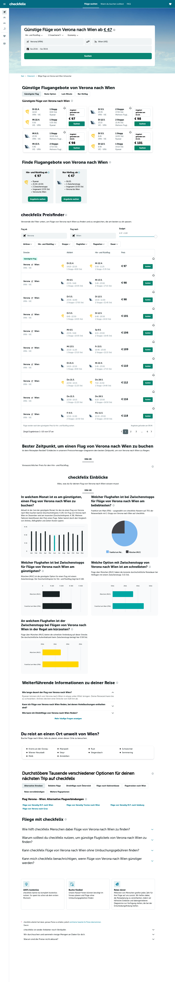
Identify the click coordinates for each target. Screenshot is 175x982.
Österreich (35, 76)
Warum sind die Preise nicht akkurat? (93, 908)
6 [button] (151, 401)
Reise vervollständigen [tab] (38, 761)
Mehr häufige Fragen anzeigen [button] (72, 688)
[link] (42, 199)
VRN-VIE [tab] (92, 429)
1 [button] (129, 401)
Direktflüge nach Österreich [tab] (82, 755)
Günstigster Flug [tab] (35, 94)
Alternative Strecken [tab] (37, 755)
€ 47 (112, 29)
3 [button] (140, 401)
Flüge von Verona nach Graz (39, 778)
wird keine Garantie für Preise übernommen (89, 891)
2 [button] (134, 401)
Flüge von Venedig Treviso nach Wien (87, 774)
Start (26, 76)
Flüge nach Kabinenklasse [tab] (112, 755)
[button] (4, 4)
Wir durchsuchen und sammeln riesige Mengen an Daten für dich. (93, 903)
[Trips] (4, 36)
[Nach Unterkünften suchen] (4, 17)
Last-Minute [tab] (71, 94)
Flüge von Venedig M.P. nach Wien (42, 774)
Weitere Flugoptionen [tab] (64, 761)
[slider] (159, 236)
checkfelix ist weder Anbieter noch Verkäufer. (93, 899)
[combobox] (38, 35)
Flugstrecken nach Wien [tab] (139, 755)
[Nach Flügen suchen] (4, 12)
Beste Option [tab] (54, 94)
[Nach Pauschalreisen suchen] (4, 28)
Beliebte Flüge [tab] (58, 755)
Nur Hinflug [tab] (87, 94)
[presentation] (118, 30)
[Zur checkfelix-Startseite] (17, 4)
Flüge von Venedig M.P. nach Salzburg (131, 774)
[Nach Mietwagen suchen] (4, 23)
